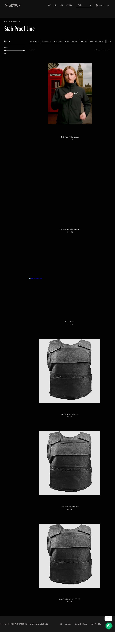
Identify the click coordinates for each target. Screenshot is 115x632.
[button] (109, 5)
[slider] (5, 50)
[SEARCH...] (81, 5)
